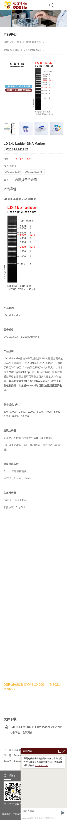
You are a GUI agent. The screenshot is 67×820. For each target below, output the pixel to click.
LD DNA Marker (35, 50)
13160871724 (41, 765)
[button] (59, 129)
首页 (19, 42)
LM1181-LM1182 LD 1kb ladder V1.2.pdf (35, 727)
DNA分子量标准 (13, 50)
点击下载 (15, 732)
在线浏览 (27, 732)
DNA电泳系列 (33, 42)
